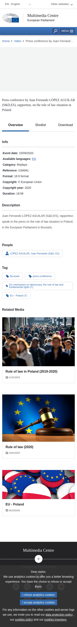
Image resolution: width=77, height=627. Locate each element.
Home (6, 41)
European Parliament (40, 20)
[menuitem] (17, 4)
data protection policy (59, 616)
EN (34, 159)
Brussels (12, 276)
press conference (40, 276)
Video (17, 41)
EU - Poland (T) (16, 295)
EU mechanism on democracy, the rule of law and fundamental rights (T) (34, 286)
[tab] (15, 125)
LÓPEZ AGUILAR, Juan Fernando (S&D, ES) (32, 253)
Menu (67, 30)
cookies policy (24, 621)
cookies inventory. (55, 621)
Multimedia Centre (43, 15)
